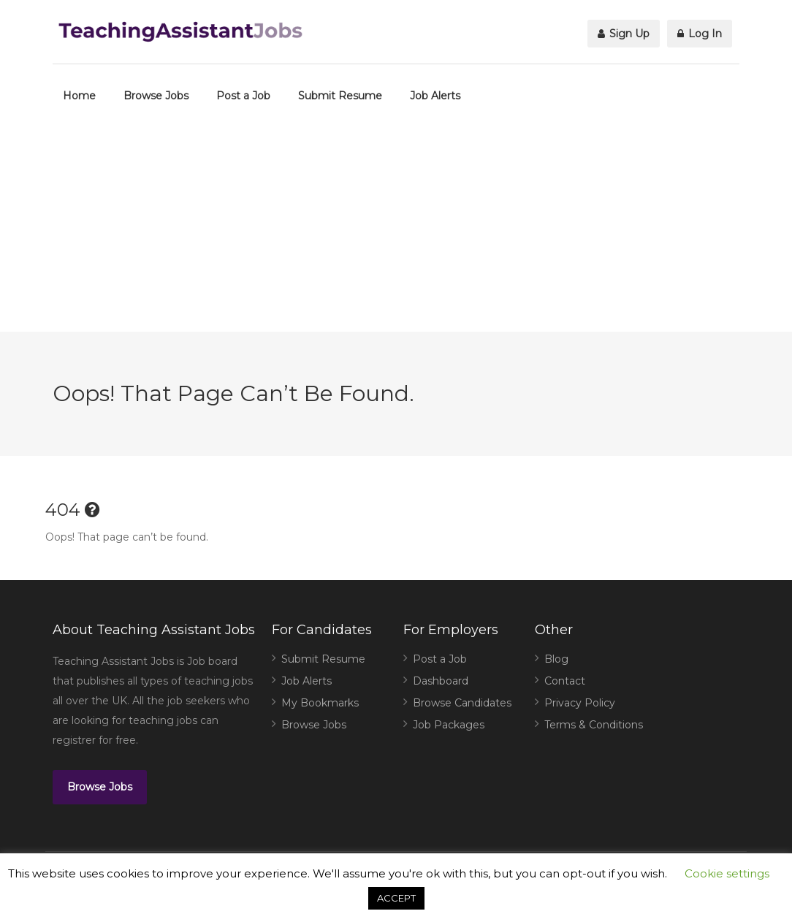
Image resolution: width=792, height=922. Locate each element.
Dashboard (440, 680)
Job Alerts (435, 95)
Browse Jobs (156, 95)
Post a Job (243, 95)
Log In (699, 33)
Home (79, 95)
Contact (564, 680)
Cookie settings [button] (727, 873)
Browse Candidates (462, 702)
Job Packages (448, 724)
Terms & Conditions (593, 724)
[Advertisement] (396, 229)
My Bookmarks (320, 702)
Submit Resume (340, 95)
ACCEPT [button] (396, 898)
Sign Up (624, 33)
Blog (556, 659)
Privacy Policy (579, 702)
